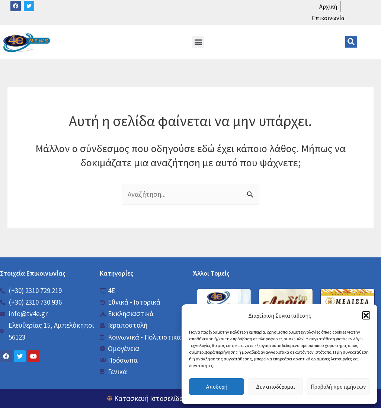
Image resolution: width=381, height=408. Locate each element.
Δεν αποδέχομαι (275, 386)
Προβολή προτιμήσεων (338, 386)
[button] (366, 315)
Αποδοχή (216, 386)
